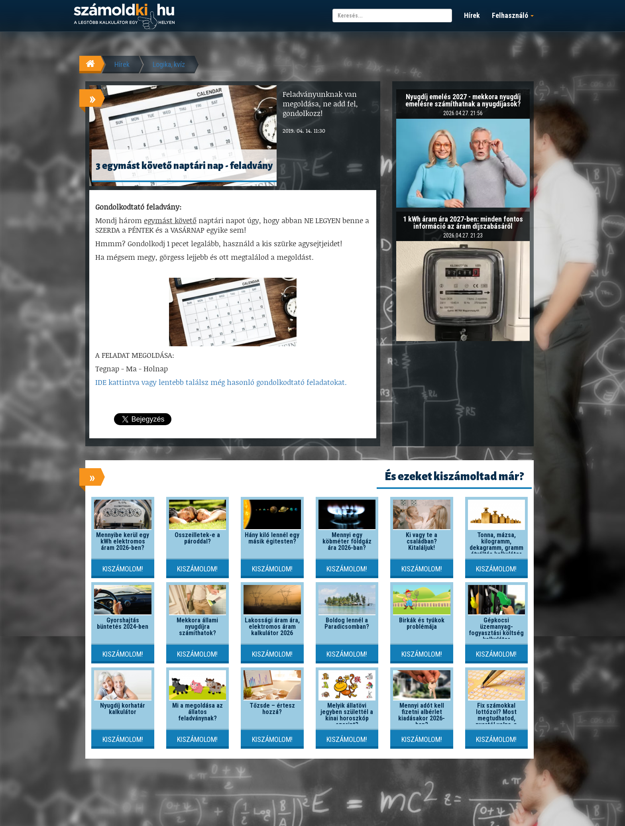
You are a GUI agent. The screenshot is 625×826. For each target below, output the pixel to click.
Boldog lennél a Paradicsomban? (346, 623)
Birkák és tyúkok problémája (421, 623)
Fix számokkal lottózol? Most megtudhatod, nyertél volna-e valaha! (496, 718)
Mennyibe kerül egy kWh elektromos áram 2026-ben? (122, 541)
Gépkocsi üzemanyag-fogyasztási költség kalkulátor (496, 629)
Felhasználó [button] (513, 15)
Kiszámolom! (122, 569)
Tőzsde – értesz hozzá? (272, 709)
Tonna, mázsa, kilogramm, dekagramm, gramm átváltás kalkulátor (496, 544)
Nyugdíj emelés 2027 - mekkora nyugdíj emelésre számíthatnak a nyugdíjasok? (463, 100)
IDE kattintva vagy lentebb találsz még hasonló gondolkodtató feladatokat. (221, 382)
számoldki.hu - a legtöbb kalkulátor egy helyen (124, 16)
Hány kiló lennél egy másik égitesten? (272, 538)
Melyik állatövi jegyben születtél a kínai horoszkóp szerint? (346, 715)
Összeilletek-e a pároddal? (197, 538)
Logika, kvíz (169, 64)
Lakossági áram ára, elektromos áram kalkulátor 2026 (272, 626)
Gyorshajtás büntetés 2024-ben (122, 623)
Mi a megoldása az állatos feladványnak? (197, 712)
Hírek (472, 15)
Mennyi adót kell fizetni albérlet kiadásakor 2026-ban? (421, 715)
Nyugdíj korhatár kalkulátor (122, 709)
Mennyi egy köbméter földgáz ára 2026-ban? (346, 541)
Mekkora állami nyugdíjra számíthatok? (197, 626)
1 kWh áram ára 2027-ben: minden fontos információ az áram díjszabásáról (463, 222)
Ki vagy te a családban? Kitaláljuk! (421, 541)
